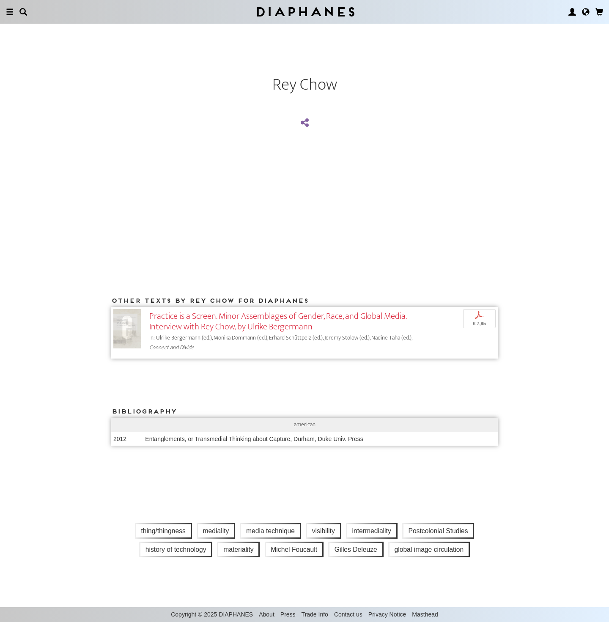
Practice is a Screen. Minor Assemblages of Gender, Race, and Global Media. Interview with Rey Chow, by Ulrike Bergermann (277, 321)
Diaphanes (305, 12)
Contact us (348, 614)
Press (288, 614)
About (266, 614)
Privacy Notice (387, 614)
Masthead (425, 614)
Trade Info (315, 614)
